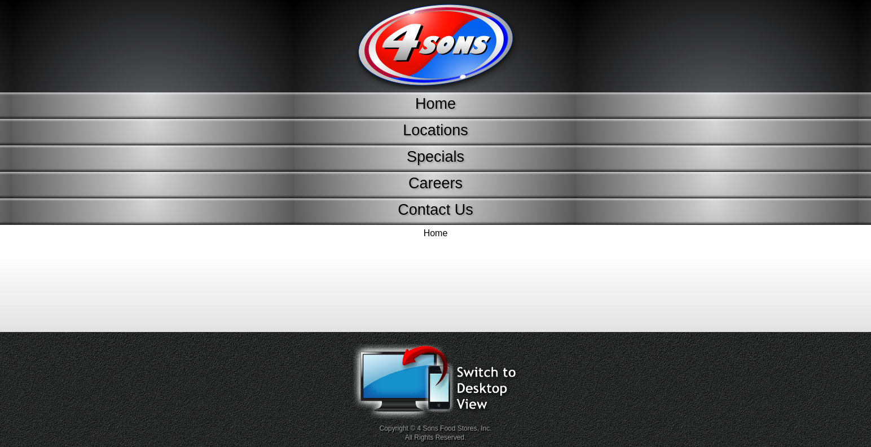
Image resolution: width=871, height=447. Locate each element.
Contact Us (435, 209)
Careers (435, 183)
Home (435, 103)
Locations (435, 130)
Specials (435, 156)
